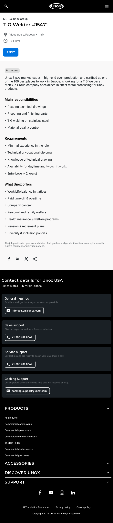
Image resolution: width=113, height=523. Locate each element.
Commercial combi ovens (18, 424)
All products (11, 417)
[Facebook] (40, 492)
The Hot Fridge (12, 443)
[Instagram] (61, 492)
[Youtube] (51, 492)
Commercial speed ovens (18, 430)
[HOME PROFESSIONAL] (56, 6)
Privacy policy (63, 507)
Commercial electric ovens (19, 449)
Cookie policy (84, 507)
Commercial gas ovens (17, 455)
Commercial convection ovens (21, 436)
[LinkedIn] (72, 492)
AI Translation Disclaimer (36, 507)
